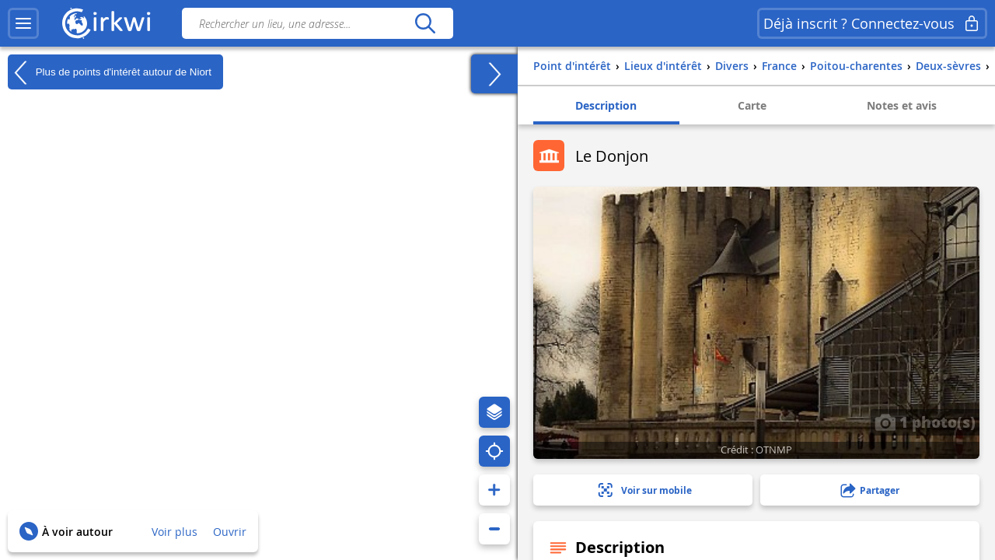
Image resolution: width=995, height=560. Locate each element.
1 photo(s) (925, 421)
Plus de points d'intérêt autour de (109, 72)
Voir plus (174, 531)
